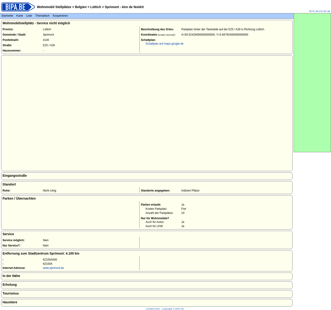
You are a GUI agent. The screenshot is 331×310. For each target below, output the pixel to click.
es (325, 11)
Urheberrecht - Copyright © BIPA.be (165, 309)
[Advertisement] (312, 82)
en (317, 11)
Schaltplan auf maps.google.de (165, 43)
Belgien (80, 7)
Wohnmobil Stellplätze (54, 7)
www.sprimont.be (53, 268)
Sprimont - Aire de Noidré (124, 7)
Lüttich (95, 7)
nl (310, 11)
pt (329, 11)
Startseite (7, 15)
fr (313, 11)
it (321, 11)
